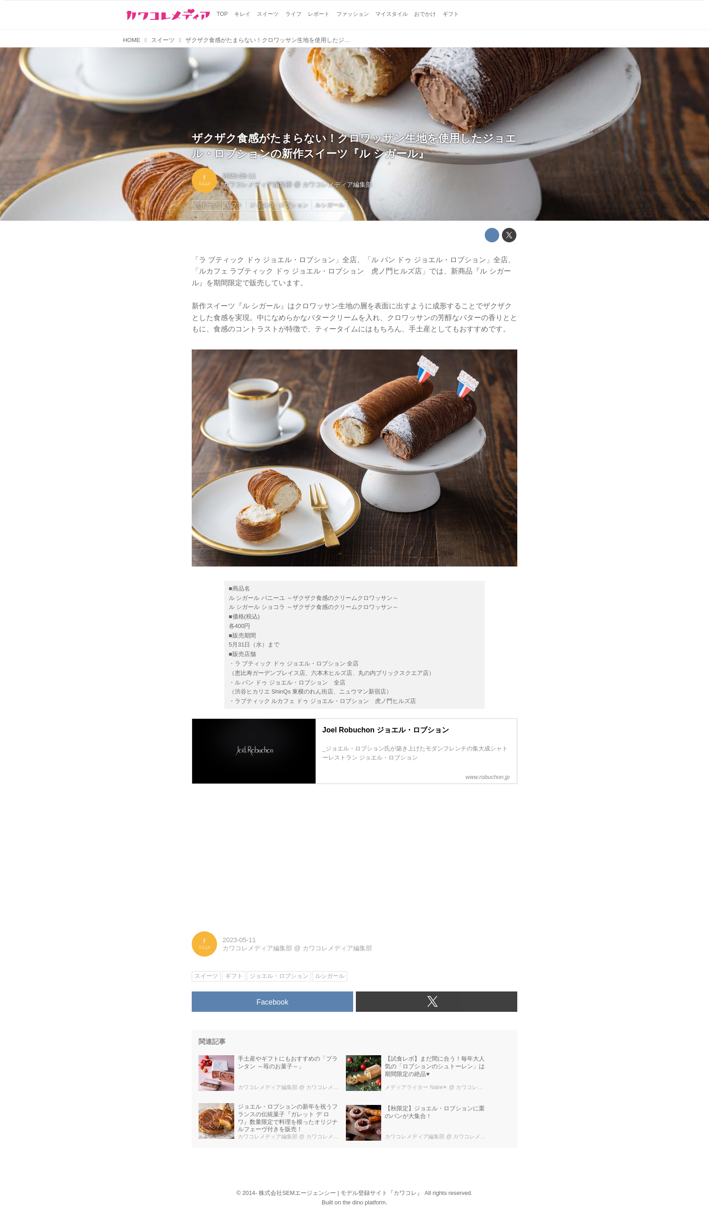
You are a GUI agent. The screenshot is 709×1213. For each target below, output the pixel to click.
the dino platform (364, 1202)
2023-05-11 (239, 175)
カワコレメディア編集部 (257, 184)
